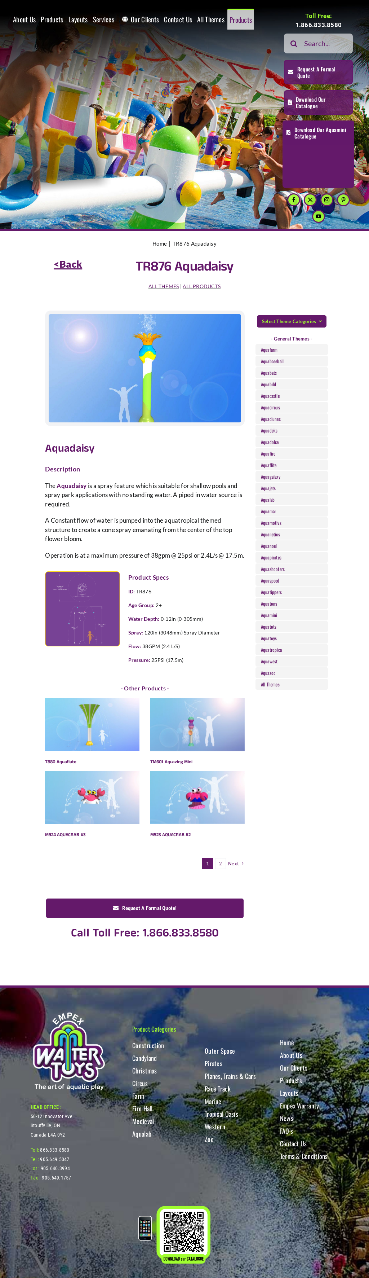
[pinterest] (343, 199)
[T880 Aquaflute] (92, 724)
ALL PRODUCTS (202, 286)
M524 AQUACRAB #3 (65, 834)
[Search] (294, 43)
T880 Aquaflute (60, 762)
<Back (68, 264)
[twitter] (310, 199)
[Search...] (318, 43)
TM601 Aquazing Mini (171, 762)
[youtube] (318, 216)
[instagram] (326, 199)
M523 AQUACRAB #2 (170, 834)
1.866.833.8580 (318, 24)
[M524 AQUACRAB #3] (92, 797)
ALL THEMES (163, 286)
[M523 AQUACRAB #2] (197, 797)
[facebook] (293, 199)
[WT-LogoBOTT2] (69, 1014)
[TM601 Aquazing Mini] (197, 724)
